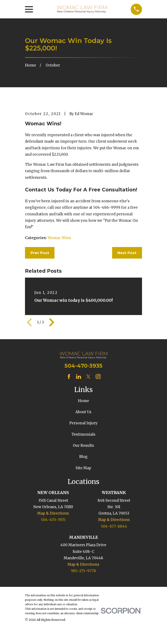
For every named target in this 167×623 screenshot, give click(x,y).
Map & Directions (53, 513)
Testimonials (83, 434)
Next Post (126, 253)
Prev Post (40, 253)
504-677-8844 (114, 526)
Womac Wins (59, 237)
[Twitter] (88, 376)
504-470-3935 (83, 366)
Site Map (83, 468)
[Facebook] (69, 376)
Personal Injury (83, 423)
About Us (83, 412)
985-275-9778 (83, 570)
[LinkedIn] (78, 376)
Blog (83, 456)
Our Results (83, 445)
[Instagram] (98, 376)
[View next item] (51, 322)
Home (83, 400)
